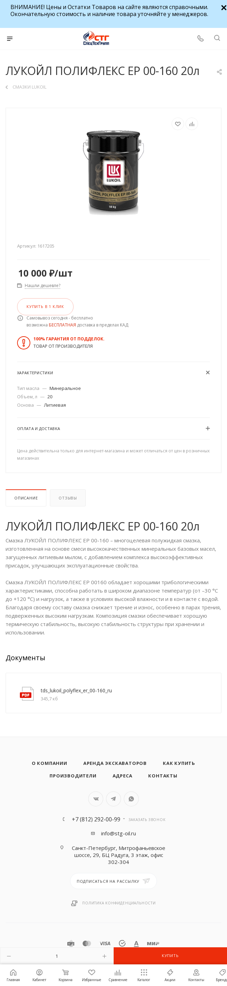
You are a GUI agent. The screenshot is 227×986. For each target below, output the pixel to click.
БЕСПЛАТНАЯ (62, 325)
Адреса (123, 776)
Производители (73, 776)
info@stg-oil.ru (118, 833)
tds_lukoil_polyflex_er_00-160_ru (76, 690)
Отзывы (68, 497)
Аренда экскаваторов (115, 763)
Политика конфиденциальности (119, 903)
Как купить (179, 763)
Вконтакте (95, 798)
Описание (26, 497)
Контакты (162, 776)
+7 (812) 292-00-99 (96, 819)
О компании (49, 763)
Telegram (113, 798)
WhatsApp (131, 798)
